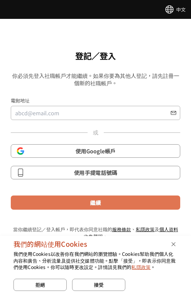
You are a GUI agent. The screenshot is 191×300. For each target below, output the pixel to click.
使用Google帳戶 (66, 151)
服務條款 (121, 229)
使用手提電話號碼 (67, 173)
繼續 (95, 203)
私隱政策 (145, 229)
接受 (98, 284)
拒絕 (40, 284)
